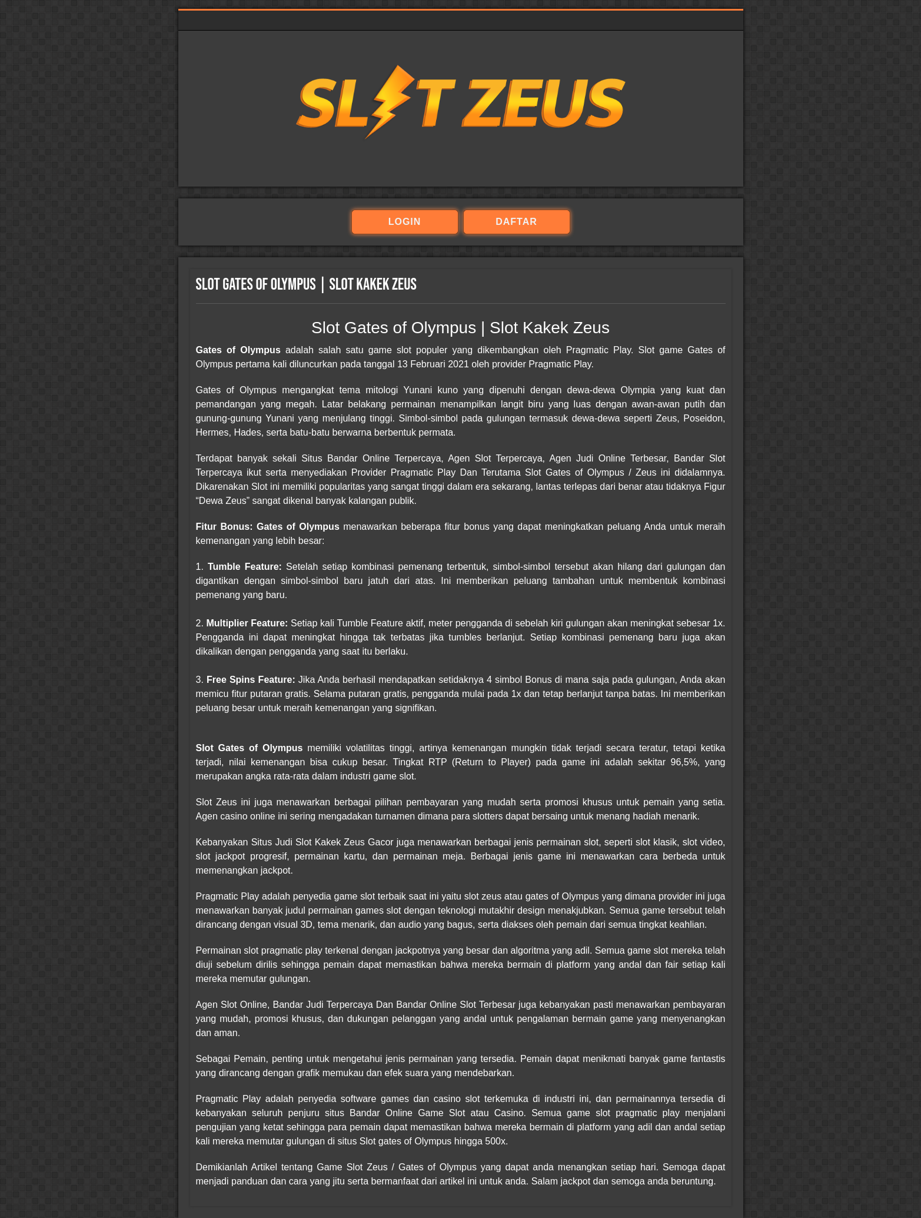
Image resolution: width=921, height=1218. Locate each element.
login (404, 222)
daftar (516, 222)
